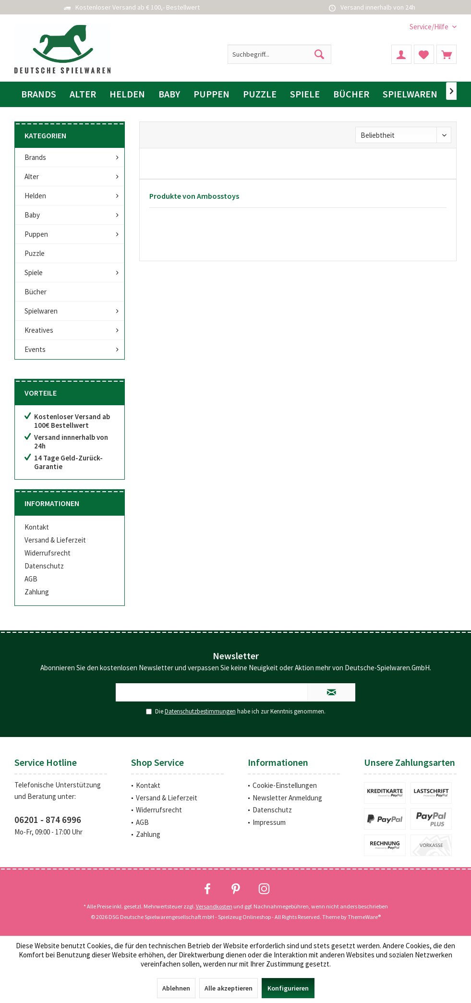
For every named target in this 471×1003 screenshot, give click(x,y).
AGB (30, 578)
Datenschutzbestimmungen (200, 711)
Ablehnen (176, 988)
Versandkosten (214, 906)
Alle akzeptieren (229, 988)
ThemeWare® (364, 916)
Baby (32, 214)
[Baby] (169, 94)
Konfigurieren (288, 988)
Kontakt (36, 527)
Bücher (35, 291)
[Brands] (38, 94)
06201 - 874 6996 (47, 819)
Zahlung (36, 591)
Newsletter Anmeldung (287, 797)
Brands (35, 157)
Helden (35, 195)
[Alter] (83, 94)
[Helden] (127, 94)
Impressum (269, 822)
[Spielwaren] (410, 94)
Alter (31, 176)
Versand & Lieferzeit (55, 539)
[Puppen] (211, 94)
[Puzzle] (259, 94)
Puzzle (34, 253)
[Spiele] (304, 94)
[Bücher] (351, 94)
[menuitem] (429, 27)
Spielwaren (41, 310)
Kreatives (38, 330)
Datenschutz (44, 565)
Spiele (33, 272)
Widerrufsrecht (47, 552)
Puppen (36, 234)
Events (35, 349)
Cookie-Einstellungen (285, 785)
